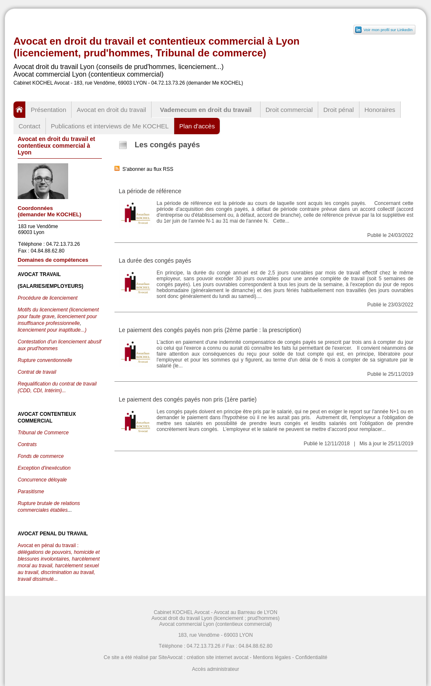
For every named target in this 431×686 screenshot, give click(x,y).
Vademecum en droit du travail (206, 109)
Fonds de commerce (41, 456)
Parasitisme (31, 492)
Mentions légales (272, 657)
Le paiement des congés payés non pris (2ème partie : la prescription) (210, 330)
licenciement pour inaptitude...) (52, 330)
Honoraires (379, 109)
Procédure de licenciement (47, 298)
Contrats (27, 444)
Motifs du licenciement (43, 310)
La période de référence (150, 191)
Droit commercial (289, 109)
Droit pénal (338, 109)
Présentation (48, 109)
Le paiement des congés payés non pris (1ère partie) (188, 399)
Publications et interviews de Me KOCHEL (110, 126)
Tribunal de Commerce (43, 433)
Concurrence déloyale (42, 480)
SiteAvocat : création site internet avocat (203, 657)
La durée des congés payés (155, 260)
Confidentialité (311, 657)
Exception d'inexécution (44, 468)
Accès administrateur (215, 669)
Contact (29, 126)
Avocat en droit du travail (111, 109)
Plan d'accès (197, 126)
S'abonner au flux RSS (143, 169)
